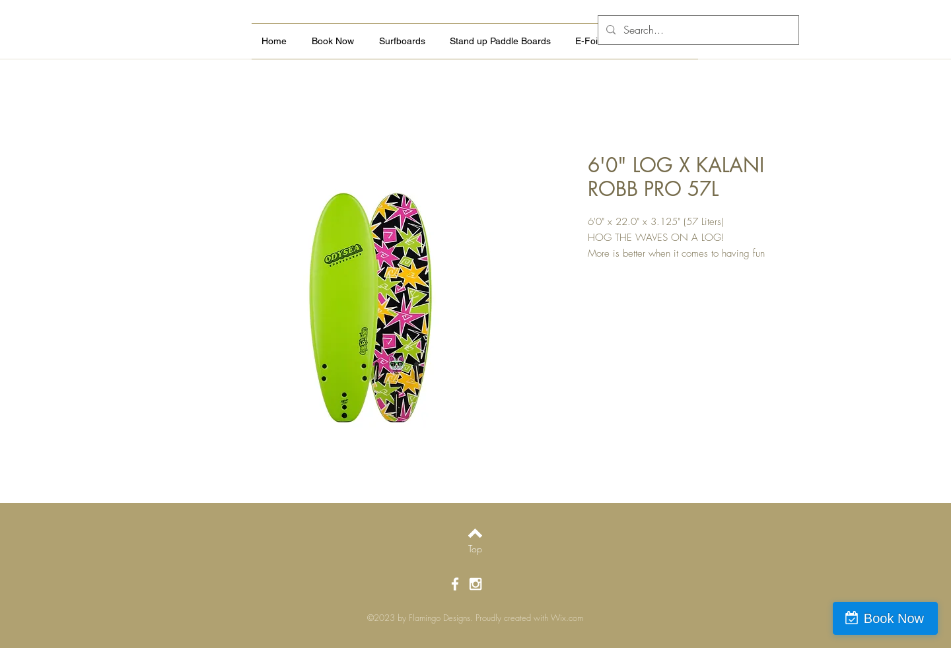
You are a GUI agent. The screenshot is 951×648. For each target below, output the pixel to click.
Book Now (894, 618)
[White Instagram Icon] (475, 584)
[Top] (475, 549)
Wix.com (567, 618)
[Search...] (697, 30)
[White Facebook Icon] (455, 584)
